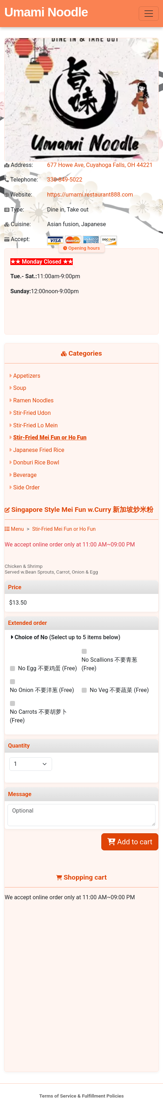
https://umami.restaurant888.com (90, 194)
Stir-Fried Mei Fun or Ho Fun (50, 437)
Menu (14, 529)
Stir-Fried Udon (32, 412)
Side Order (26, 487)
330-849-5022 (64, 179)
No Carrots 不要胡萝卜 (38, 716)
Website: (18, 194)
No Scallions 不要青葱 (109, 664)
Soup (19, 388)
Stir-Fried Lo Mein (35, 425)
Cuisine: (17, 224)
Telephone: (21, 179)
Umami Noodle (46, 12)
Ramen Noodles (33, 400)
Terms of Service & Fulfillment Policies (81, 1096)
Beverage (25, 475)
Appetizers (26, 375)
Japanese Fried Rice (38, 450)
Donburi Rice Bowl (36, 462)
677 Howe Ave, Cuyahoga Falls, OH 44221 (100, 165)
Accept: (17, 239)
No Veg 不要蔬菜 (119, 690)
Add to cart (129, 842)
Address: (18, 165)
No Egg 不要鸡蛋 (47, 668)
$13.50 (18, 602)
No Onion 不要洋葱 (42, 690)
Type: (14, 209)
